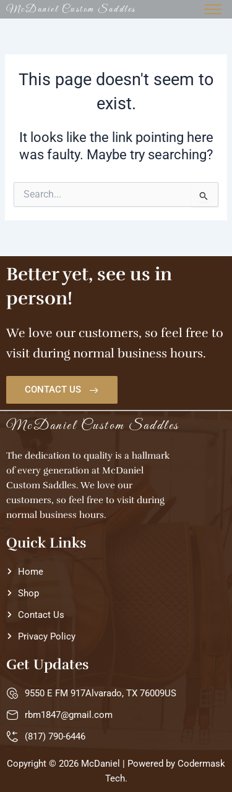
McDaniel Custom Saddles (71, 9)
